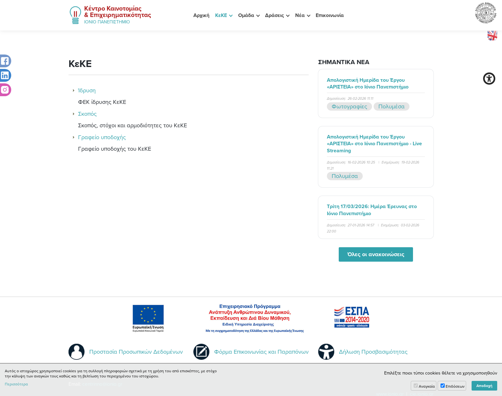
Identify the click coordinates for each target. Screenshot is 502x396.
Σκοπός (87, 114)
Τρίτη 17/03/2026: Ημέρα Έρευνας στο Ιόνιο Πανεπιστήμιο (372, 210)
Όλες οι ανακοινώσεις (375, 254)
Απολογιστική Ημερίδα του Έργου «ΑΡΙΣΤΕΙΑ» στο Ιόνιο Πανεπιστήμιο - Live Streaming (374, 143)
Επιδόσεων (455, 386)
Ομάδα (246, 15)
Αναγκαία (427, 386)
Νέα (300, 15)
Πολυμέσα (391, 106)
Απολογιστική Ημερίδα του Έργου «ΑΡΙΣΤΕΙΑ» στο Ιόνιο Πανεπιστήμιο (368, 83)
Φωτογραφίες (349, 106)
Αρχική (201, 15)
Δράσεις (274, 15)
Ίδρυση (87, 90)
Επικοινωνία (330, 15)
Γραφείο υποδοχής (102, 137)
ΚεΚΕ (221, 15)
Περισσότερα (16, 384)
